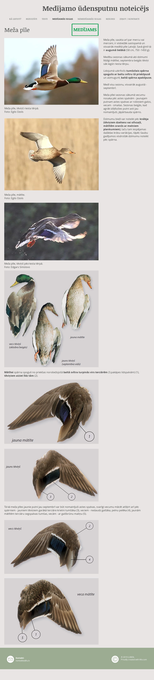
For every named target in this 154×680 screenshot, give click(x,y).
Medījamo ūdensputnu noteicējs (95, 8)
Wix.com (143, 659)
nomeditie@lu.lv (23, 660)
